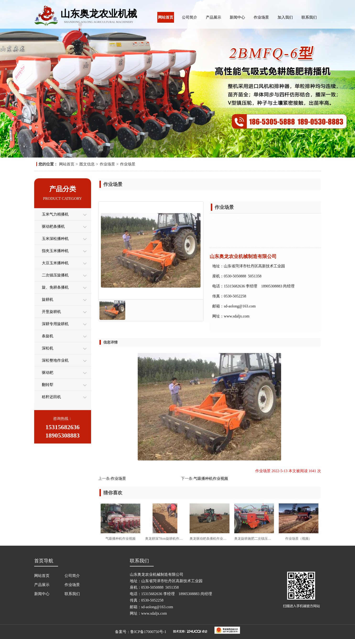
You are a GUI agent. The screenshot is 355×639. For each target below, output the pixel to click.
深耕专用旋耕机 (55, 324)
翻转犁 (47, 385)
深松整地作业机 (55, 360)
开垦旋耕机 (51, 312)
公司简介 (189, 17)
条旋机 (47, 336)
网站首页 (165, 17)
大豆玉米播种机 (55, 263)
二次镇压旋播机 (55, 275)
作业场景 (261, 17)
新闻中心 (237, 17)
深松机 (47, 348)
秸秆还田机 (51, 397)
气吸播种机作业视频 (211, 478)
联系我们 (309, 17)
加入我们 (285, 17)
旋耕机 (47, 299)
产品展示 (213, 17)
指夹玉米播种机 (55, 251)
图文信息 (87, 164)
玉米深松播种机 (55, 239)
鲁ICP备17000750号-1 (148, 632)
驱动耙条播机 (53, 226)
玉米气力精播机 (55, 214)
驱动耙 (47, 372)
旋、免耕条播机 (55, 287)
